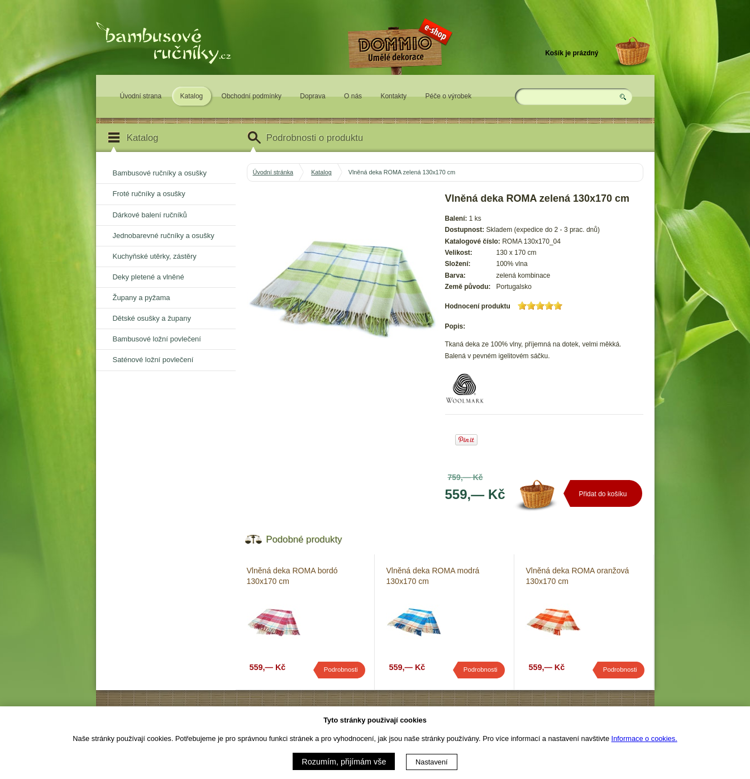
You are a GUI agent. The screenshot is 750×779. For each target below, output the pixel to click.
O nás (353, 96)
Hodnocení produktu (477, 306)
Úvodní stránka (273, 172)
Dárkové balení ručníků (150, 215)
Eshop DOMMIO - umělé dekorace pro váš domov (398, 82)
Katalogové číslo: (472, 241)
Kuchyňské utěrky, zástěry (155, 256)
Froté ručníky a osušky (149, 193)
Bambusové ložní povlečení (157, 339)
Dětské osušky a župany (152, 318)
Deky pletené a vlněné (148, 277)
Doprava (312, 96)
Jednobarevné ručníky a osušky (163, 235)
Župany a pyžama (141, 297)
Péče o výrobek (448, 96)
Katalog (191, 96)
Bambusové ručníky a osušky (160, 173)
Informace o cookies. (644, 738)
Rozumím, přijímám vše (344, 761)
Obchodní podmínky (251, 96)
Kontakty (393, 96)
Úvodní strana (141, 96)
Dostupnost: (465, 230)
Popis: (455, 326)
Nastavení (431, 762)
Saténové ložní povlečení (153, 359)
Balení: (456, 218)
